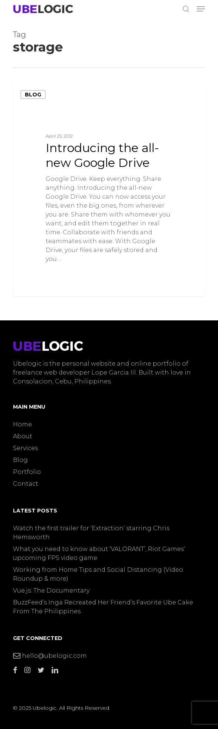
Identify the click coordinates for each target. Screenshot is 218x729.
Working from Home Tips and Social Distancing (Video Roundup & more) (98, 574)
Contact (25, 483)
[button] (201, 9)
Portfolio (27, 471)
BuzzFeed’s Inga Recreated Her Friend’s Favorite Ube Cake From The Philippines (103, 607)
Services (25, 448)
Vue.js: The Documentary (51, 590)
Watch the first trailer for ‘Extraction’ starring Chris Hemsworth (91, 533)
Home (22, 424)
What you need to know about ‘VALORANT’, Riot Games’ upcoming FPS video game (99, 553)
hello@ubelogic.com (50, 655)
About (22, 436)
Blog (33, 94)
